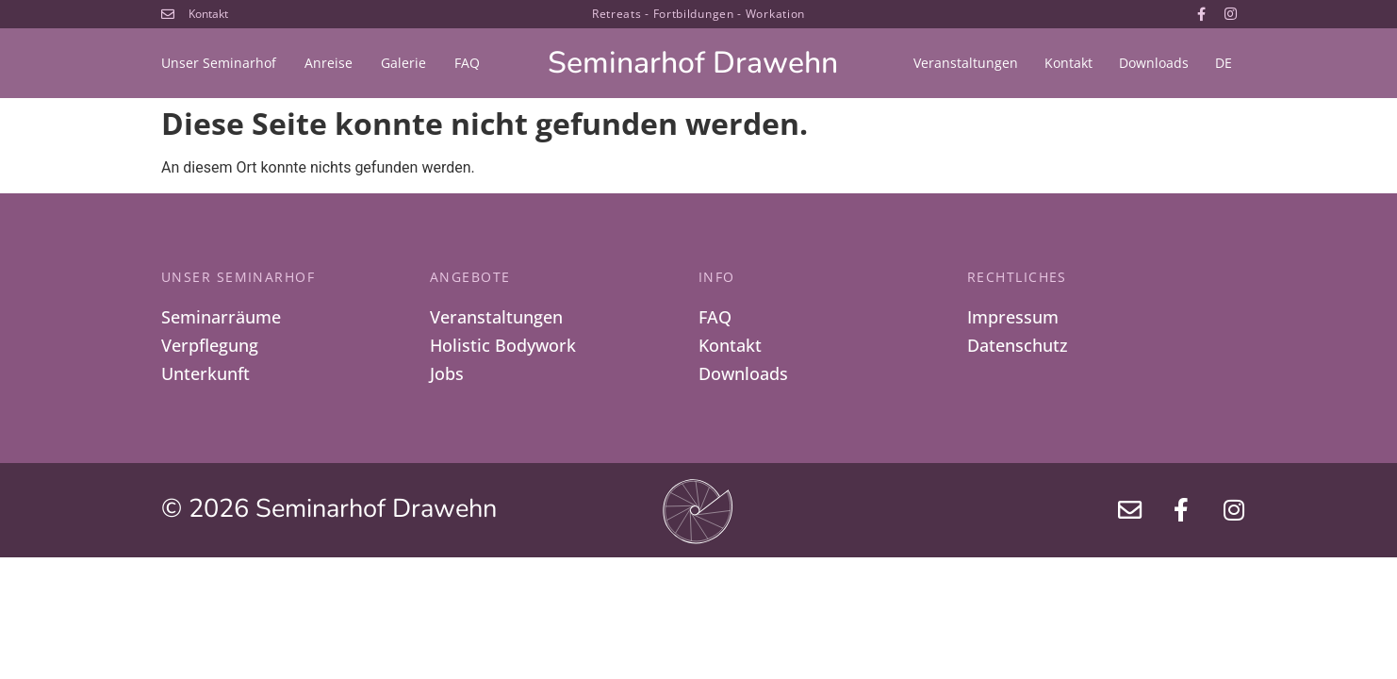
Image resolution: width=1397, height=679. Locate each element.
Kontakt (1068, 63)
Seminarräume (221, 317)
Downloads (1154, 63)
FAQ (467, 63)
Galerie (403, 63)
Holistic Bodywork (503, 347)
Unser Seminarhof (218, 63)
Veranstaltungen (965, 63)
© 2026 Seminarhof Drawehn (329, 512)
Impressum (1013, 317)
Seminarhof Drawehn (693, 62)
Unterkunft (205, 376)
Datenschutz (1017, 347)
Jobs (447, 376)
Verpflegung (209, 347)
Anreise (328, 63)
